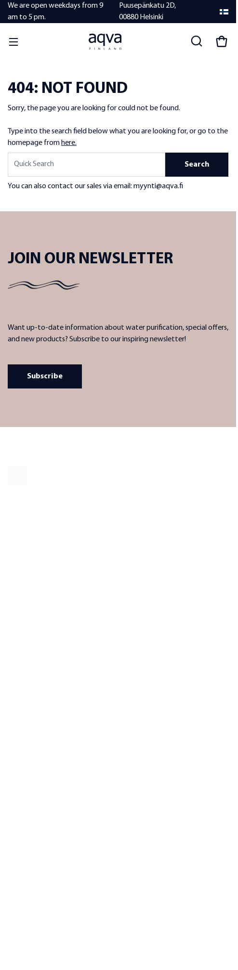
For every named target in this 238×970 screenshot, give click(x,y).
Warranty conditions (37, 741)
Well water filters (141, 614)
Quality (18, 614)
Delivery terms (28, 728)
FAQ (14, 714)
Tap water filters (140, 601)
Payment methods (34, 755)
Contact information (37, 701)
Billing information (34, 782)
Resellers (20, 628)
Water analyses (139, 668)
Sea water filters (140, 641)
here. (69, 143)
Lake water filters (141, 628)
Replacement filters (145, 655)
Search (197, 164)
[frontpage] (94, 475)
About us (20, 601)
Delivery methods (32, 768)
